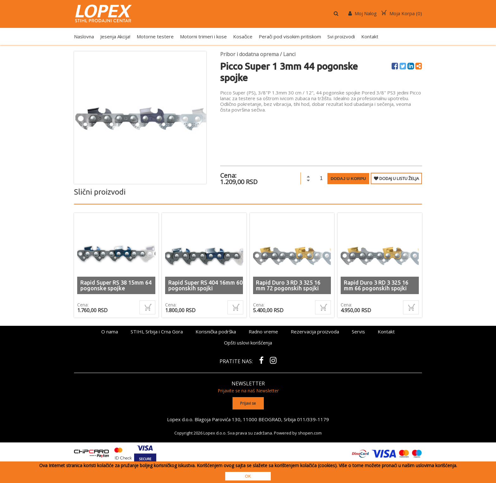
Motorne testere (155, 36)
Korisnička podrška (215, 331)
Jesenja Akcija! (115, 36)
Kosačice (242, 36)
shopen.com (310, 432)
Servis (358, 331)
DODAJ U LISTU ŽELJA (396, 178)
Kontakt (369, 36)
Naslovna (84, 36)
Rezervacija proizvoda (315, 331)
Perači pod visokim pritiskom (290, 36)
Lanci (289, 54)
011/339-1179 (313, 419)
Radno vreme (263, 331)
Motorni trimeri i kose (203, 36)
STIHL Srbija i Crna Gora (157, 331)
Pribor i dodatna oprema (249, 54)
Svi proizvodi (341, 36)
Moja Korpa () (401, 13)
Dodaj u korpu (348, 178)
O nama (109, 331)
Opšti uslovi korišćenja (248, 342)
